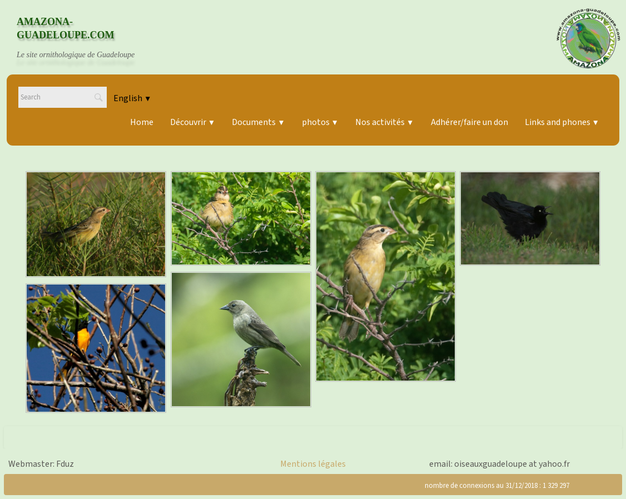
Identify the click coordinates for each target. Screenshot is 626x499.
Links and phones (562, 122)
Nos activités (384, 122)
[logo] (86, 38)
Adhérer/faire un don (469, 122)
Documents (258, 122)
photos (320, 122)
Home (141, 122)
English (132, 98)
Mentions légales (313, 464)
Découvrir (192, 122)
